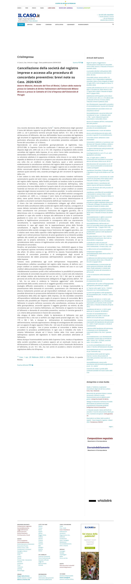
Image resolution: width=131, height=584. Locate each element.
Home (21, 24)
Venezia (41, 544)
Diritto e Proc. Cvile (22, 547)
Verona (41, 538)
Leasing (19, 568)
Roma (40, 530)
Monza (40, 533)
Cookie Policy (42, 576)
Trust (18, 565)
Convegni (48, 24)
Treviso (41, 542)
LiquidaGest (71, 24)
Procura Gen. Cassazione (24, 560)
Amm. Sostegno (64, 540)
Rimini (40, 551)
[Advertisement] (65, 40)
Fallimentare (63, 531)
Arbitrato (20, 553)
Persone (19, 561)
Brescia (41, 549)
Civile (18, 554)
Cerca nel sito (64, 558)
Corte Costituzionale (44, 558)
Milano (40, 526)
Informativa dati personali (46, 578)
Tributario (20, 567)
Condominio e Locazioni (24, 549)
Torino (40, 528)
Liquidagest (63, 554)
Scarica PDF (78, 63)
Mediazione (63, 542)
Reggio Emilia (42, 535)
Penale (19, 558)
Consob (41, 565)
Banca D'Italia (42, 563)
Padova (41, 537)
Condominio (63, 538)
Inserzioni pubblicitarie (45, 579)
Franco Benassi (33, 21)
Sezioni (38, 24)
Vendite (62, 553)
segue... (111, 426)
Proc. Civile (63, 528)
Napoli (40, 531)
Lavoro (19, 556)
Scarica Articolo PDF (25, 365)
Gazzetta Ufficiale (44, 560)
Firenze (41, 540)
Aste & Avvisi (59, 24)
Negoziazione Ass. (65, 535)
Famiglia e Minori (22, 551)
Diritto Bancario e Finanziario (25, 544)
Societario (20, 563)
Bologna (41, 547)
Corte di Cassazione (44, 556)
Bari (40, 545)
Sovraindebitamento (65, 544)
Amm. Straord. (64, 545)
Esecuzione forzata (22, 546)
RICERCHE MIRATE (83, 24)
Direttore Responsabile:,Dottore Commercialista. (67, 577)
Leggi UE (41, 561)
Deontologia (20, 570)
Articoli (30, 24)
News (61, 556)
